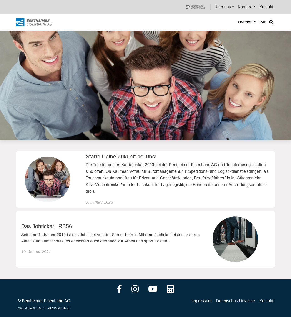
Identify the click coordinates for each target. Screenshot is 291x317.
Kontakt (266, 301)
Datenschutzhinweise (235, 301)
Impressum (201, 301)
